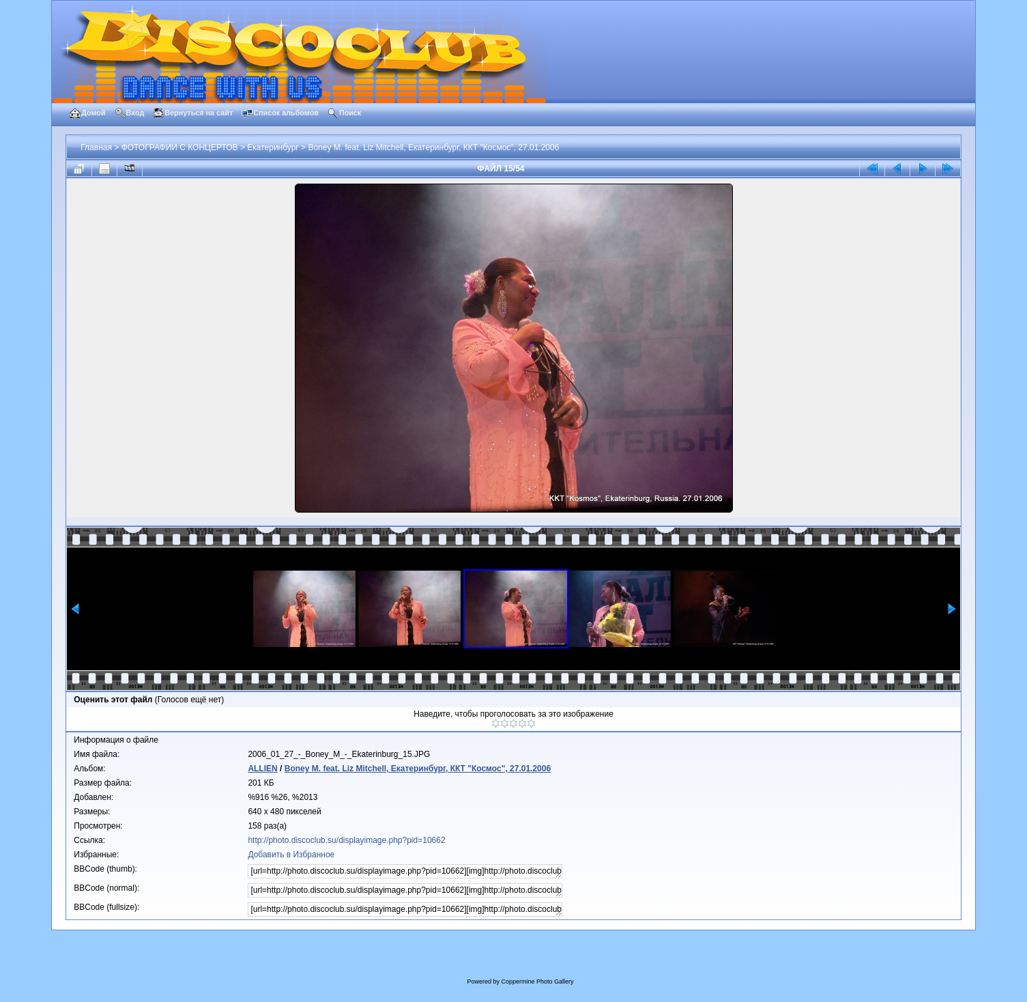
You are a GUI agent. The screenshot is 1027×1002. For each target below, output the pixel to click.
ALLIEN (262, 768)
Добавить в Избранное (291, 854)
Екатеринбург (273, 147)
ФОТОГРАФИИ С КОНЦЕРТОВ (179, 147)
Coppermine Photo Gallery (537, 981)
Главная (96, 147)
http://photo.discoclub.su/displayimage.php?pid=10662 (346, 840)
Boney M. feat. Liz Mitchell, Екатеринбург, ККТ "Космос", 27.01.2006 (433, 147)
